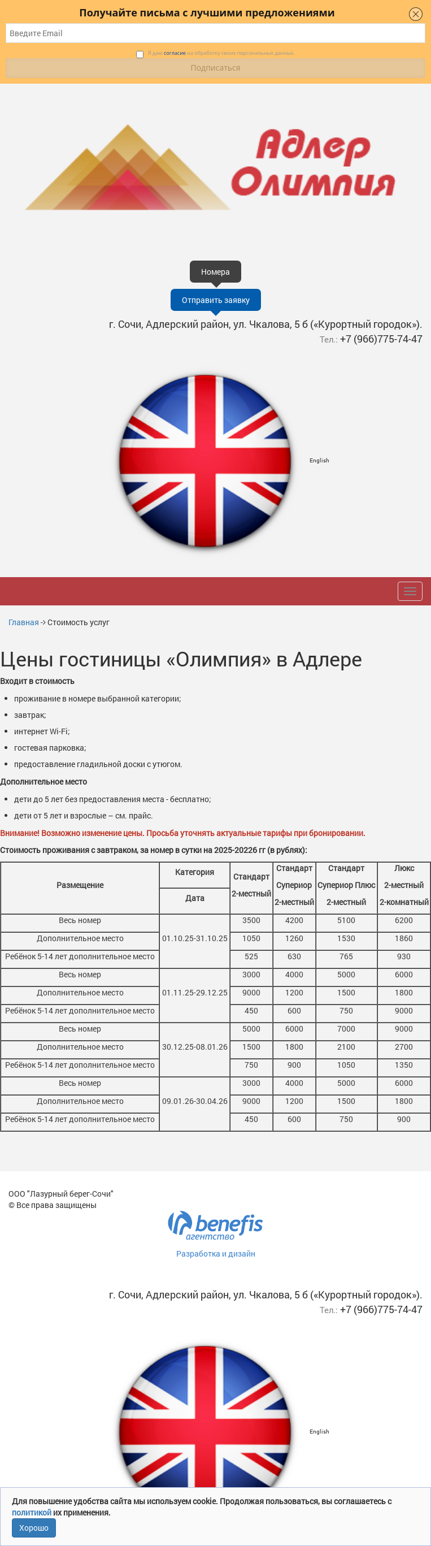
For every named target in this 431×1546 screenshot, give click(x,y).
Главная (23, 622)
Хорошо (34, 1527)
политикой (32, 1512)
